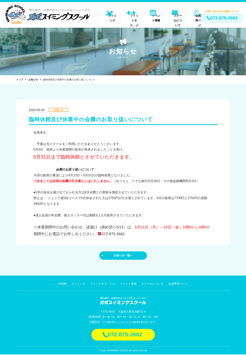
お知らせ (33, 79)
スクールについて (175, 18)
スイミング (109, 18)
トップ (19, 79)
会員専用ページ (196, 18)
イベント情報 (153, 18)
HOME (62, 284)
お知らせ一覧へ (123, 255)
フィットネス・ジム (131, 18)
